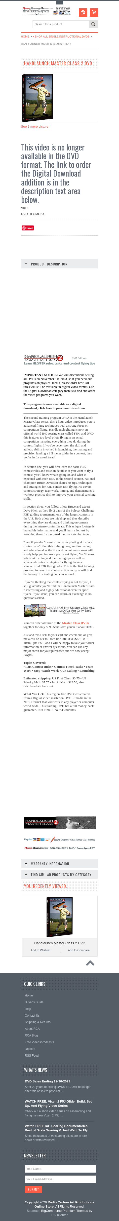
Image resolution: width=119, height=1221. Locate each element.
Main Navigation (25, 24)
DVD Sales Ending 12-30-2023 (47, 1081)
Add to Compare (78, 950)
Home (25, 36)
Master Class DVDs (75, 623)
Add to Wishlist (40, 950)
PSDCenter (59, 1215)
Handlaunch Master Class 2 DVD (59, 943)
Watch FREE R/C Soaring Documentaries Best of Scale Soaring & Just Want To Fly (56, 1128)
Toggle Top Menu (59, 2)
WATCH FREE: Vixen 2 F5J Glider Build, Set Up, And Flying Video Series (58, 1104)
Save (30, 227)
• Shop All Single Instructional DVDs (61, 36)
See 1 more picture (34, 126)
